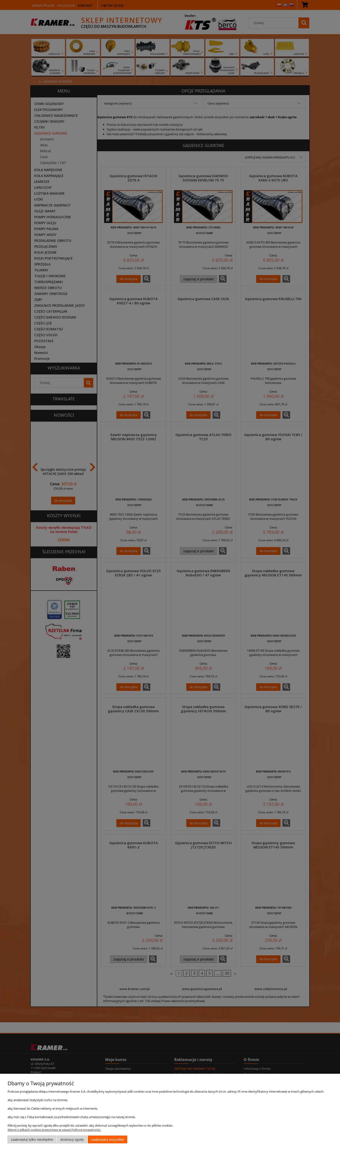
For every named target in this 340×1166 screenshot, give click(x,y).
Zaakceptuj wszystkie (107, 1139)
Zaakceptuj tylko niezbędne (32, 1139)
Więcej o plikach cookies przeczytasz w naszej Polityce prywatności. (54, 1130)
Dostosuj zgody (72, 1139)
